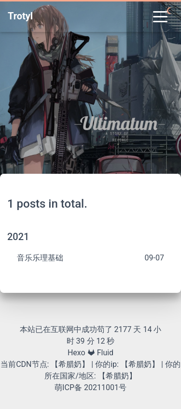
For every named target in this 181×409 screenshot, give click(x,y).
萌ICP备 (69, 387)
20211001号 (105, 387)
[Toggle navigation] (160, 16)
